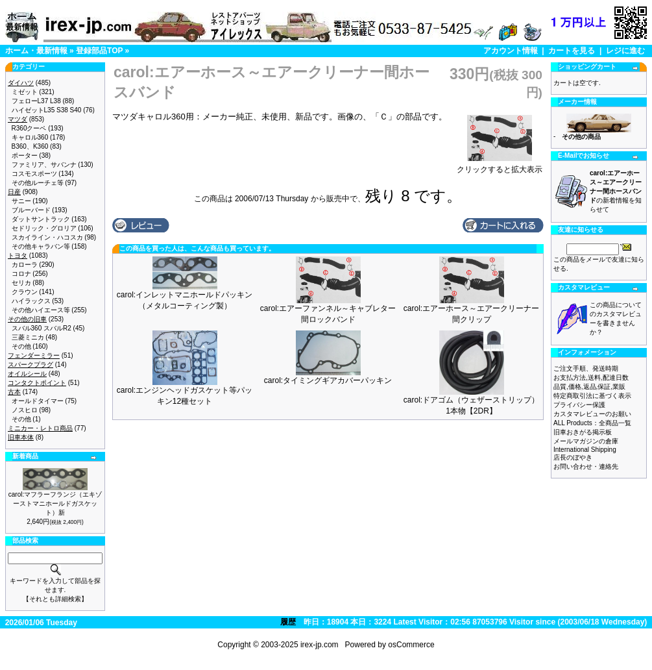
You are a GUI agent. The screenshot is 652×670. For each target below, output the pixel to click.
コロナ (21, 273)
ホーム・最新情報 (36, 50)
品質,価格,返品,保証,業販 (589, 386)
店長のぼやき (572, 457)
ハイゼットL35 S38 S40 (47, 110)
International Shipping (584, 449)
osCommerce (411, 644)
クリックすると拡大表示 (499, 165)
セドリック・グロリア (44, 228)
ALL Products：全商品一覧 (592, 423)
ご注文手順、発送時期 (585, 368)
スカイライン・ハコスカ (47, 237)
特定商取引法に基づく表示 (592, 395)
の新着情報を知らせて (616, 191)
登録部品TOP (99, 50)
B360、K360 (30, 146)
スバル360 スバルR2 (41, 328)
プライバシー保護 (579, 404)
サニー (21, 201)
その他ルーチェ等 (38, 182)
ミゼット (25, 91)
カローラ (25, 264)
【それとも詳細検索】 (55, 598)
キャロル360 (30, 137)
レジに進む (625, 50)
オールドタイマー (38, 400)
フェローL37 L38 (36, 101)
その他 (21, 346)
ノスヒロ (25, 410)
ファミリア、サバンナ (44, 164)
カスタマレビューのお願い (592, 413)
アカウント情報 (510, 50)
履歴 (288, 622)
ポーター (25, 155)
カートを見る (571, 50)
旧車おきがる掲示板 (582, 432)
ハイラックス (31, 300)
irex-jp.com (319, 644)
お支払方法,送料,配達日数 (591, 377)
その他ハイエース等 (41, 310)
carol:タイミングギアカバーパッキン (328, 380)
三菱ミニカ (28, 337)
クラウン (25, 291)
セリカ (21, 282)
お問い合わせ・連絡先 (585, 466)
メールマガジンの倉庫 (585, 441)
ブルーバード (31, 210)
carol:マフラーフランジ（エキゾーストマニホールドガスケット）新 (55, 503)
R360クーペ (29, 128)
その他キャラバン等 (41, 246)
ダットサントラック (41, 219)
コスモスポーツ (34, 173)
